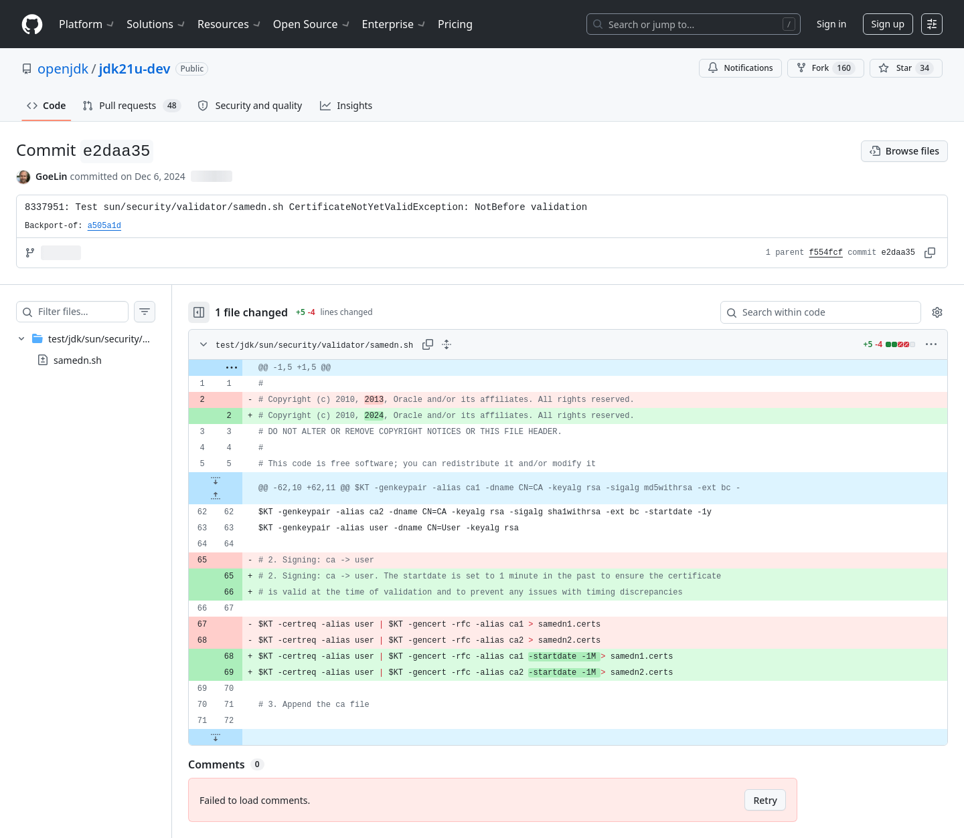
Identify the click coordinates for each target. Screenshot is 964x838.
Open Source (312, 24)
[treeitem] (99, 349)
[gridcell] (581, 368)
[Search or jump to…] (693, 24)
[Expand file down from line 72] (242, 737)
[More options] (931, 344)
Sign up (888, 23)
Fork (826, 68)
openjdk (62, 69)
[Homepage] (32, 24)
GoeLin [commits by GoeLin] (51, 176)
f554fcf (826, 252)
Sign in (831, 23)
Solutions (157, 24)
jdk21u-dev (135, 69)
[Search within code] (814, 312)
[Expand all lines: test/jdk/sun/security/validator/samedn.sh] (473, 344)
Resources (229, 24)
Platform (87, 24)
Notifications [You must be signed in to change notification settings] (740, 68)
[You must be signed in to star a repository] (906, 68)
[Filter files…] (96, 312)
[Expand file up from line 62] (242, 496)
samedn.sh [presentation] (78, 360)
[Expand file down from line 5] (242, 480)
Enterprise (394, 24)
